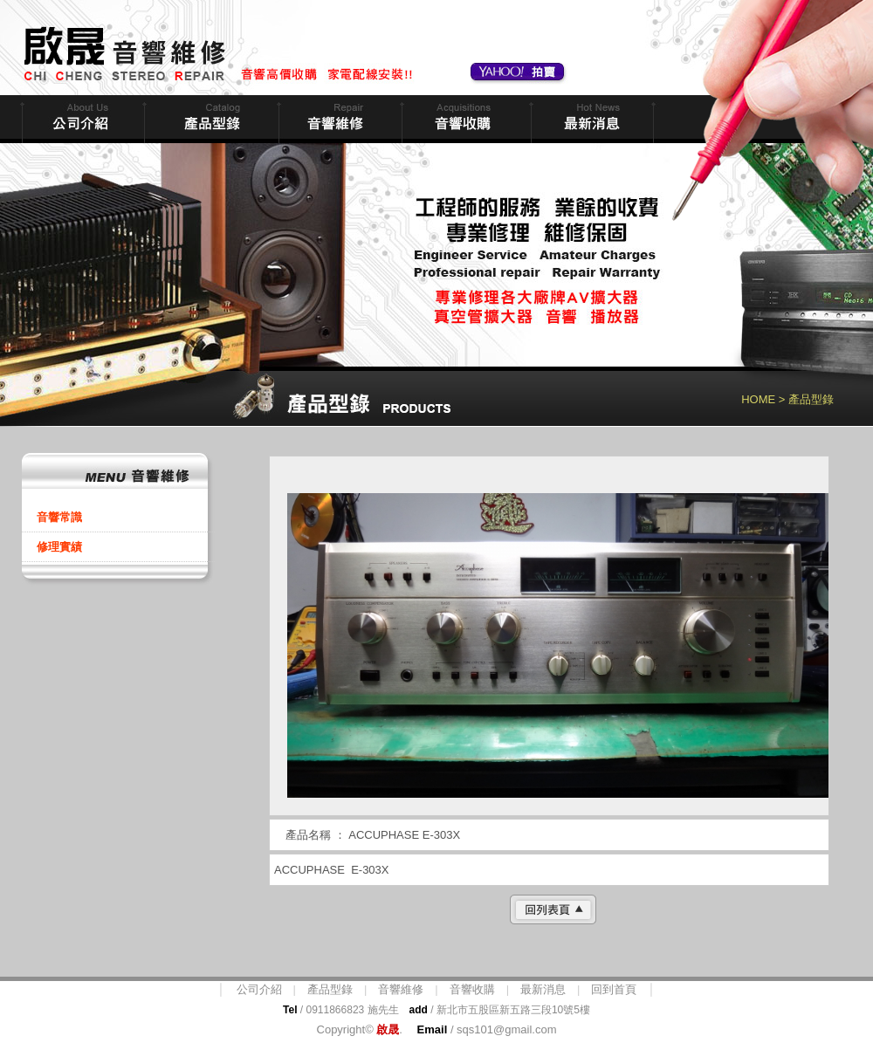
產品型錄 (330, 989)
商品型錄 (209, 119)
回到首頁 (613, 989)
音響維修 (338, 119)
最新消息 (590, 119)
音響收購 (464, 119)
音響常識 (59, 517)
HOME (758, 399)
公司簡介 (81, 119)
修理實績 (59, 546)
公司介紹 (259, 989)
